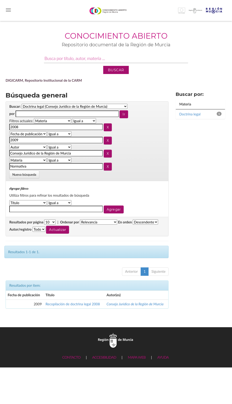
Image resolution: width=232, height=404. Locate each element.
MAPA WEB (137, 357)
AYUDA (163, 357)
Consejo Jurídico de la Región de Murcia (134, 304)
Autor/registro (20, 229)
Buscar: (15, 106)
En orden (125, 222)
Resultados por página (26, 222)
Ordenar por (69, 222)
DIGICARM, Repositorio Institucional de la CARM (44, 80)
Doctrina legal (189, 114)
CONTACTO (71, 357)
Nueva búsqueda (24, 174)
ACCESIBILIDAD (104, 357)
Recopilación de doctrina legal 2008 (73, 304)
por (12, 113)
